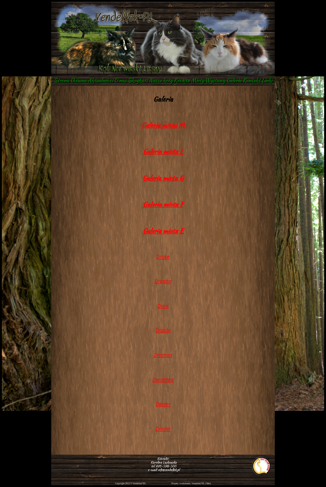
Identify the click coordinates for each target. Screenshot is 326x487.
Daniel (163, 428)
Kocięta (182, 80)
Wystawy (215, 80)
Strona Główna (70, 80)
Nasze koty (161, 80)
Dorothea (163, 379)
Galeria (233, 80)
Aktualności (100, 80)
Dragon (163, 281)
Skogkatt (138, 80)
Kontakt (251, 80)
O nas (120, 80)
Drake (163, 256)
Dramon (163, 354)
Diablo (163, 330)
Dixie (163, 305)
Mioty (197, 80)
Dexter (163, 404)
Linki (266, 80)
